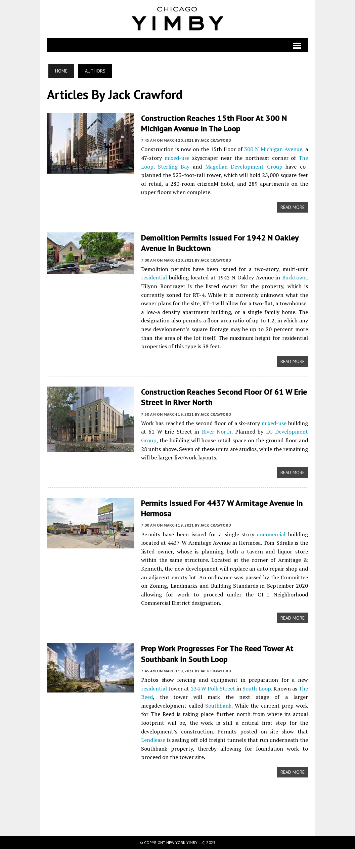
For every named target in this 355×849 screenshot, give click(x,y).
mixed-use (177, 158)
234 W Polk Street (213, 688)
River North (216, 431)
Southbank (218, 705)
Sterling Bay (174, 166)
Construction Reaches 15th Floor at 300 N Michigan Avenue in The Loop (214, 123)
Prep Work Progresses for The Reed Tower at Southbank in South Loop (217, 653)
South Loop (256, 688)
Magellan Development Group (243, 166)
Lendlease (153, 740)
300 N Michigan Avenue (273, 149)
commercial (271, 534)
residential (154, 277)
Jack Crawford (216, 140)
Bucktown (294, 277)
